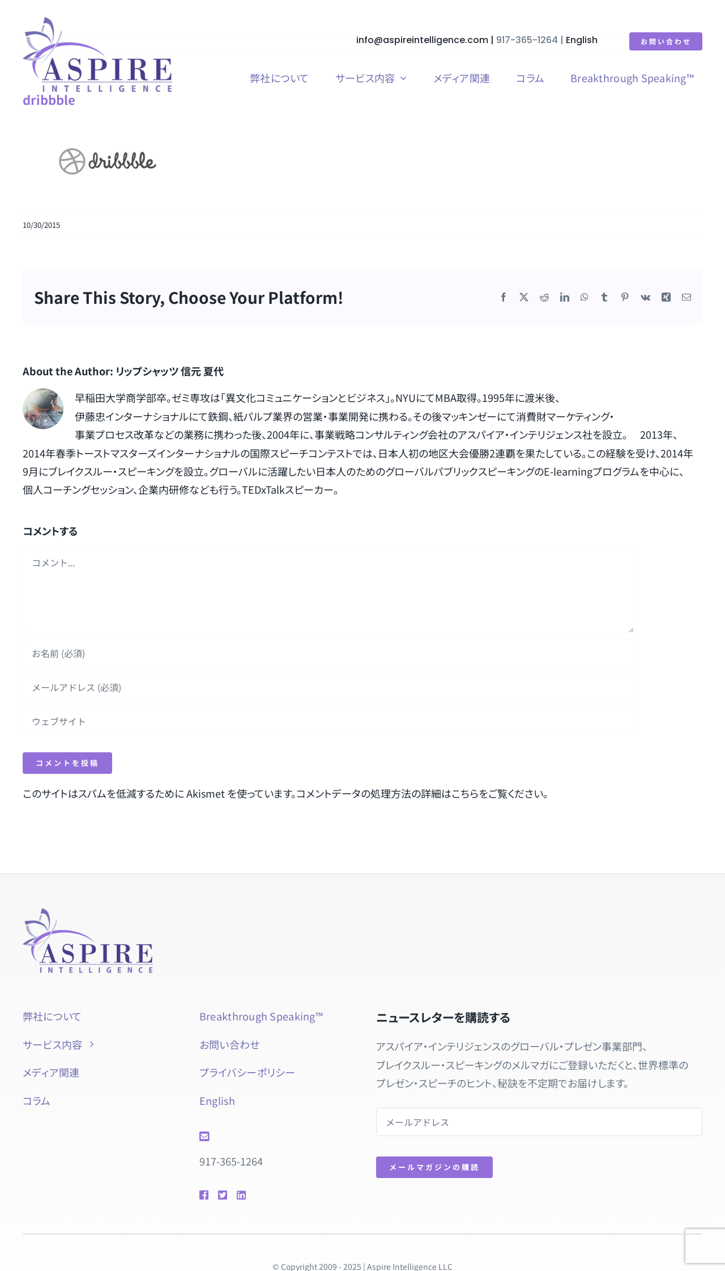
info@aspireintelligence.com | (427, 39)
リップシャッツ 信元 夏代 (170, 370)
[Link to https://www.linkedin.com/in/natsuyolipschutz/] (257, 1195)
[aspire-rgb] (97, 22)
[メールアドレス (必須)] (328, 687)
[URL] (328, 721)
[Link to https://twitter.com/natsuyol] (222, 1195)
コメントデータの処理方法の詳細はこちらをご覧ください (419, 793)
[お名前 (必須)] (328, 653)
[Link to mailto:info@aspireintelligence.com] (271, 1136)
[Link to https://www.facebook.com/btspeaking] (203, 1195)
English (582, 39)
